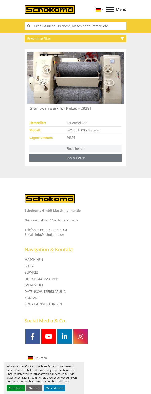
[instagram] (80, 336)
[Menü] (110, 9)
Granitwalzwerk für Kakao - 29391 (60, 108)
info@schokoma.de (49, 234)
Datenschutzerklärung (56, 381)
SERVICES (32, 272)
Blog (29, 266)
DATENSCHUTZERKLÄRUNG (45, 291)
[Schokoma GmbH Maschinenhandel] (50, 198)
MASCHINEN (34, 259)
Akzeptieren (16, 388)
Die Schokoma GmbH (42, 279)
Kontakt (32, 298)
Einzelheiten (75, 148)
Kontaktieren (75, 158)
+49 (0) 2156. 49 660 (52, 230)
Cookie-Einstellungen (43, 304)
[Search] (75, 26)
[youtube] (48, 336)
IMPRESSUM (34, 285)
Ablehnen (34, 388)
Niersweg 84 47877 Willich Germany (51, 220)
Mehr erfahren (54, 388)
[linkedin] (64, 336)
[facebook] (32, 336)
